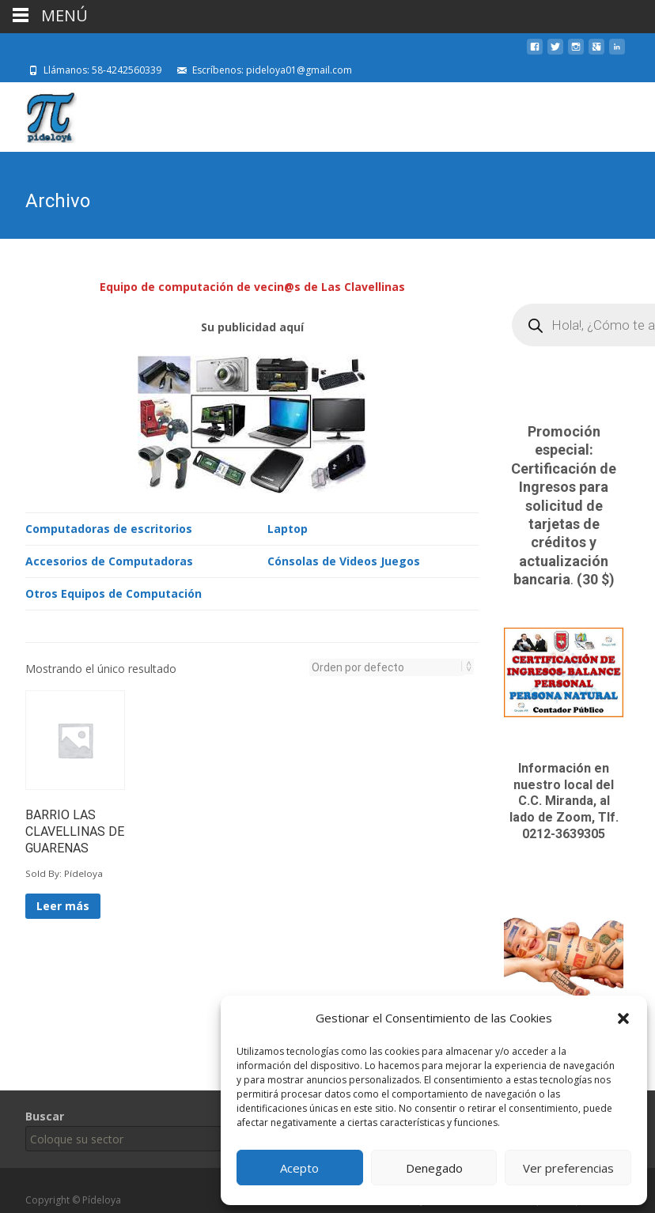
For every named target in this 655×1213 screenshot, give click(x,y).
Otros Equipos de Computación (113, 591)
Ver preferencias (568, 1168)
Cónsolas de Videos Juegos (343, 559)
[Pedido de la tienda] (386, 666)
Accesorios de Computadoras (109, 559)
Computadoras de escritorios (108, 527)
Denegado (434, 1168)
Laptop (287, 527)
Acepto (299, 1168)
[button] (623, 1018)
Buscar (44, 1116)
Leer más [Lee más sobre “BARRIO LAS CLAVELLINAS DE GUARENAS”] (62, 904)
